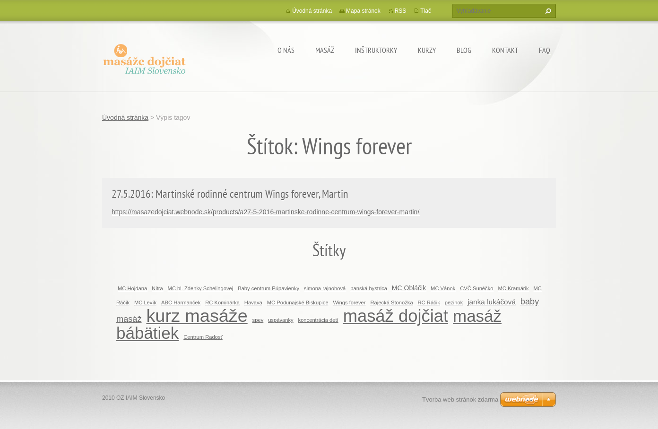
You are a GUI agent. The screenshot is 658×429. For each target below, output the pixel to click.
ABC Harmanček (180, 302)
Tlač (425, 11)
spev (258, 320)
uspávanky (281, 320)
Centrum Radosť (203, 337)
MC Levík (145, 302)
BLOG (464, 50)
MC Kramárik (513, 288)
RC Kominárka (222, 302)
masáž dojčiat (395, 316)
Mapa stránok (363, 11)
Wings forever (349, 302)
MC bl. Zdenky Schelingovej (201, 288)
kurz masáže (196, 316)
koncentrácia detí (318, 320)
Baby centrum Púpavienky (268, 288)
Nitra (157, 288)
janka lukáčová (492, 302)
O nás (285, 50)
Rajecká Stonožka (391, 302)
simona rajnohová (325, 288)
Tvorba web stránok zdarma (460, 399)
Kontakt (505, 50)
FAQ (544, 50)
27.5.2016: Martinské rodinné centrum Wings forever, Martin (230, 193)
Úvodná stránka (312, 11)
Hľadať (547, 11)
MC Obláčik (409, 288)
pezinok (454, 302)
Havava (253, 302)
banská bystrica (368, 288)
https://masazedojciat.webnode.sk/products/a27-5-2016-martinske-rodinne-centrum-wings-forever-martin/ (265, 212)
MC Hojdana (132, 288)
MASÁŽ (324, 50)
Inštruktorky (376, 50)
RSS (401, 11)
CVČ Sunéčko (476, 288)
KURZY (427, 50)
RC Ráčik (429, 302)
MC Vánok (443, 288)
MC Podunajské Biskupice (298, 302)
